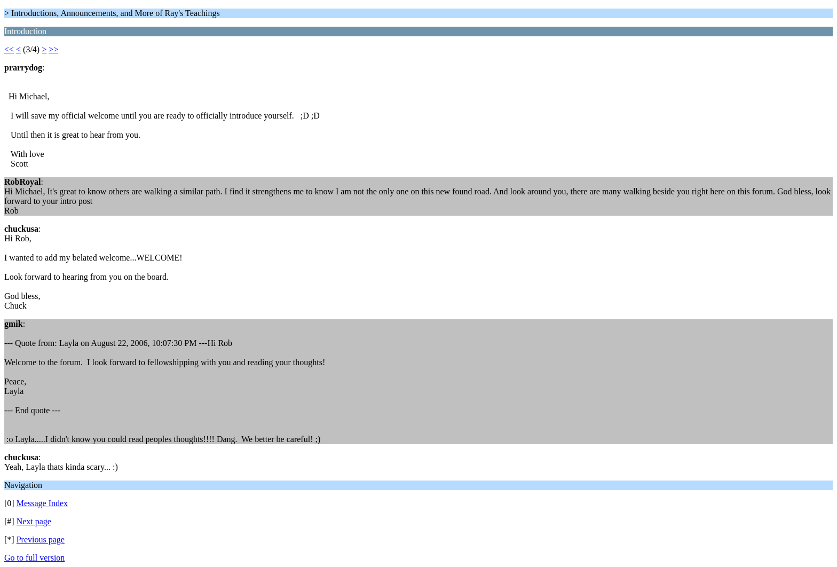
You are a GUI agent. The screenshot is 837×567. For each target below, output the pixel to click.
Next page (34, 521)
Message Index (42, 503)
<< (9, 49)
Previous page (41, 539)
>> (53, 49)
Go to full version (34, 557)
